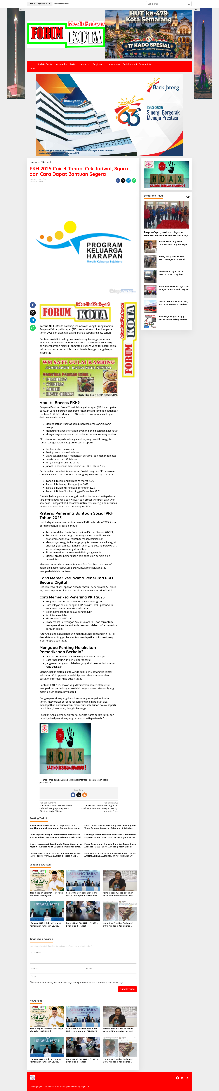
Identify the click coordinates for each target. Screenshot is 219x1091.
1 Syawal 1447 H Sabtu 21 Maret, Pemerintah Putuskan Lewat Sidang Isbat (45, 924)
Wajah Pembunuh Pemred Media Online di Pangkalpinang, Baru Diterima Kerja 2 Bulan (58, 806)
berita (70, 779)
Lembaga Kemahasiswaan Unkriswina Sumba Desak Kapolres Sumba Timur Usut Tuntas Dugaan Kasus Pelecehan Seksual (110, 836)
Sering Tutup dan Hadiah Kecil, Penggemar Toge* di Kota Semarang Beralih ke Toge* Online (172, 258)
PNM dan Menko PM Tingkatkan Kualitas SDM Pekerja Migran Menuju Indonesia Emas (99, 806)
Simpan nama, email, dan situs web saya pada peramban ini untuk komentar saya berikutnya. (78, 982)
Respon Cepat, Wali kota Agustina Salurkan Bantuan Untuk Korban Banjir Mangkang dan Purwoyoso (166, 234)
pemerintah (45, 782)
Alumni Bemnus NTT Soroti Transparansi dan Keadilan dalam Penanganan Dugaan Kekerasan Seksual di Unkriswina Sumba (54, 826)
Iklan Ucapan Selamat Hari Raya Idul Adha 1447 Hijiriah (46, 894)
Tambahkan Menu (61, 3)
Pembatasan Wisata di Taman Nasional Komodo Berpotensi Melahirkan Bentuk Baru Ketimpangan (118, 894)
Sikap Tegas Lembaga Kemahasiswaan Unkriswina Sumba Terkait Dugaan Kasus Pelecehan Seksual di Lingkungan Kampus (55, 836)
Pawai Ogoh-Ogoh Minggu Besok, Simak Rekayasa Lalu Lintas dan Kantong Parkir (173, 318)
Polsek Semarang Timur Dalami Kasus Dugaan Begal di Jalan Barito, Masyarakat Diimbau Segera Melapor (173, 243)
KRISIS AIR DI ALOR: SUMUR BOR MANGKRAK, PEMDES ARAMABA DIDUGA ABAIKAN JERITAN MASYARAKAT (110, 854)
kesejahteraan (80, 779)
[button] (189, 3)
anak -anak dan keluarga (55, 779)
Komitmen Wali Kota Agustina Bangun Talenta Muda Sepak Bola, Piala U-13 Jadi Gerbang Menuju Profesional (174, 288)
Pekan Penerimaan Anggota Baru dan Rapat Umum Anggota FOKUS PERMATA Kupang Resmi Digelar (110, 845)
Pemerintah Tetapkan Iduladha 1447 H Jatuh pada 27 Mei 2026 (81, 894)
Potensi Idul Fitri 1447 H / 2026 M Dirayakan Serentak (82, 924)
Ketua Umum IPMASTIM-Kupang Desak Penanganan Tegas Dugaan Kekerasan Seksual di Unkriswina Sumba (110, 826)
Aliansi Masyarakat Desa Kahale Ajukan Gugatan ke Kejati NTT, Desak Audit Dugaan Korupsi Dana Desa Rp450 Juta (56, 845)
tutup (22, 9)
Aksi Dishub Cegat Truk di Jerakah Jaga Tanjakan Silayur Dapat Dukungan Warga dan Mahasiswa (171, 273)
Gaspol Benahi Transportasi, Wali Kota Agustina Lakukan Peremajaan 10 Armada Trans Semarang (174, 303)
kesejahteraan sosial (98, 779)
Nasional (33, 181)
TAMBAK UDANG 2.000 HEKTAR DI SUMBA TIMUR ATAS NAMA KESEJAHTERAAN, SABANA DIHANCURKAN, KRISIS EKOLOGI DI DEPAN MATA (55, 854)
